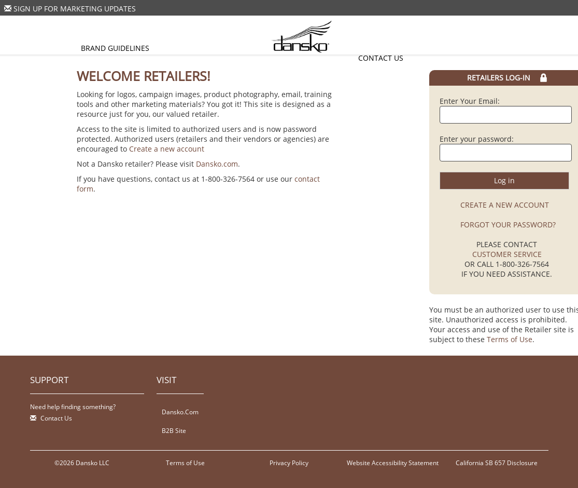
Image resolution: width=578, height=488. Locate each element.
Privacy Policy (289, 462)
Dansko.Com (180, 412)
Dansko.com (217, 164)
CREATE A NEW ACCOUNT (504, 205)
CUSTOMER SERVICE (507, 254)
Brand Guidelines (115, 48)
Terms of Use (509, 339)
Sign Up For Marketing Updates (74, 8)
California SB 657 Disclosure (497, 462)
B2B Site (174, 430)
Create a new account (166, 149)
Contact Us (380, 58)
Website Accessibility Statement (393, 462)
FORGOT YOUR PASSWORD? (508, 224)
